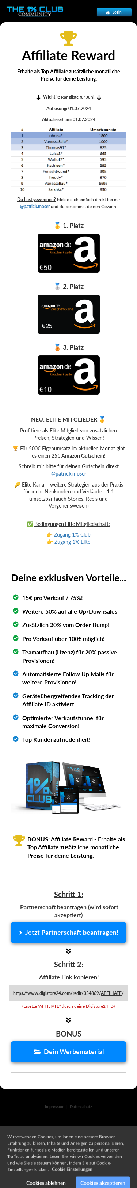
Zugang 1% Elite (73, 542)
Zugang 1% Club (72, 534)
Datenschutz (81, 1106)
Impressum (54, 1106)
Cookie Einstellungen (72, 1177)
